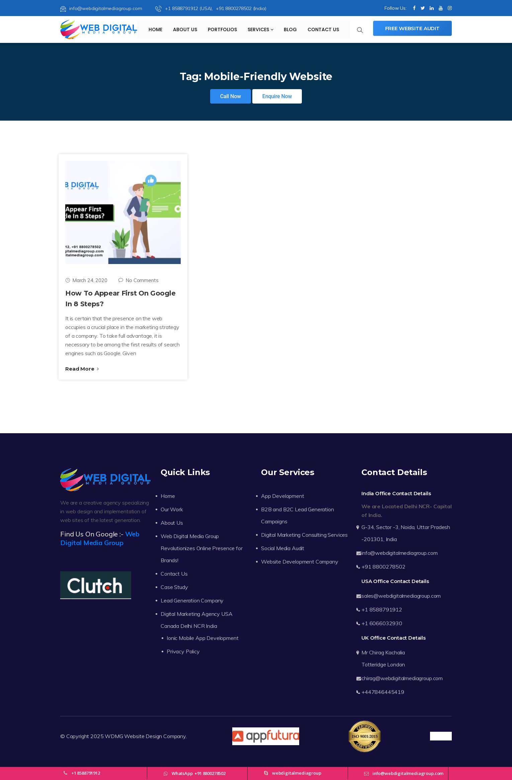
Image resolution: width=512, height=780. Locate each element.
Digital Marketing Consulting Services (304, 534)
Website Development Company (299, 561)
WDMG (114, 736)
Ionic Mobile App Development (203, 638)
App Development (282, 496)
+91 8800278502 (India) (241, 8)
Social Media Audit (282, 548)
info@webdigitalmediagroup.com (101, 8)
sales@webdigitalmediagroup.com (401, 595)
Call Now (230, 96)
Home (155, 29)
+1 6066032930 (381, 623)
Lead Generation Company (192, 600)
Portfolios (222, 29)
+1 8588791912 (381, 609)
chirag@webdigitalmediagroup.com (402, 678)
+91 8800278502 (383, 566)
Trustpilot (441, 736)
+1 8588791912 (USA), (184, 8)
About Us (185, 29)
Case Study (174, 587)
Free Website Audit (412, 28)
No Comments (138, 280)
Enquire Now (277, 96)
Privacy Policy (183, 651)
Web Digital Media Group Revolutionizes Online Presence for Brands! (202, 548)
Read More (82, 369)
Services (260, 29)
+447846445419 (382, 692)
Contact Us (323, 29)
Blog (290, 29)
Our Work (172, 509)
